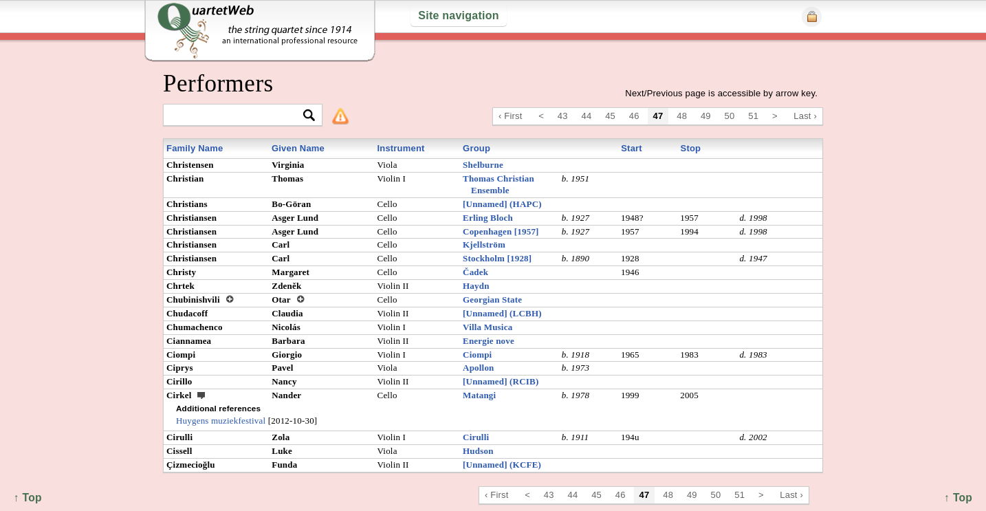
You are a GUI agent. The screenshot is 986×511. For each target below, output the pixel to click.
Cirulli (476, 437)
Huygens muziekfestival (220, 420)
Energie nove (488, 341)
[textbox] (237, 115)
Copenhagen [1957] (501, 231)
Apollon (478, 367)
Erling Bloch (488, 218)
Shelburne (483, 165)
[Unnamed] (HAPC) (502, 204)
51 (753, 116)
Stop (691, 148)
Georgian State (492, 299)
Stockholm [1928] (497, 258)
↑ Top (958, 497)
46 (634, 116)
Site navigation (458, 15)
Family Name (194, 148)
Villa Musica (487, 327)
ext (201, 395)
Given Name (298, 148)
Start (631, 148)
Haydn (476, 286)
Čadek (475, 272)
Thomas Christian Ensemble (498, 184)
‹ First (511, 116)
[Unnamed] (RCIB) (500, 381)
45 (610, 116)
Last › (805, 116)
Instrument (400, 148)
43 (563, 116)
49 (706, 116)
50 (730, 116)
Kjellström (484, 244)
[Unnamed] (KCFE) (502, 464)
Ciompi (477, 354)
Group (476, 148)
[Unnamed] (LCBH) (502, 313)
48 (682, 116)
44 (587, 116)
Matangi (479, 395)
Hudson (478, 451)
